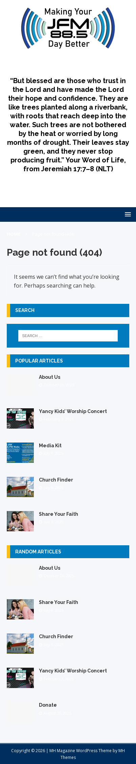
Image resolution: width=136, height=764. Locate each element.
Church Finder (56, 480)
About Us (49, 377)
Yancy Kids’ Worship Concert (73, 411)
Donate (48, 705)
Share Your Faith (58, 514)
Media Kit (50, 445)
